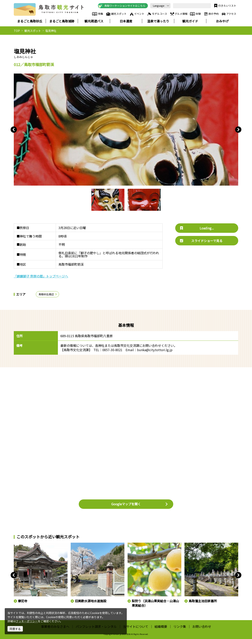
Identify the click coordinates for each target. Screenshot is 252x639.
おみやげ (222, 21)
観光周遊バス (93, 21)
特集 (97, 14)
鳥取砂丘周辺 (48, 294)
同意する (15, 629)
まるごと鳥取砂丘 (29, 21)
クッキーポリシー (27, 621)
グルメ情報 (178, 14)
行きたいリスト (224, 5)
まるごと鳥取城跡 (61, 21)
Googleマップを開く (139, 504)
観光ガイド (190, 21)
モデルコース (157, 14)
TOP (17, 30)
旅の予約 (211, 14)
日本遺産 (126, 21)
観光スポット (116, 14)
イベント (137, 14)
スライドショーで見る (201, 240)
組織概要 (161, 626)
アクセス (228, 14)
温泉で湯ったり (158, 21)
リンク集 (179, 626)
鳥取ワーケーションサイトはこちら (121, 5)
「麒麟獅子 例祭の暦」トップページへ (41, 276)
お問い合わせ (201, 626)
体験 (195, 14)
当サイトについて (135, 626)
